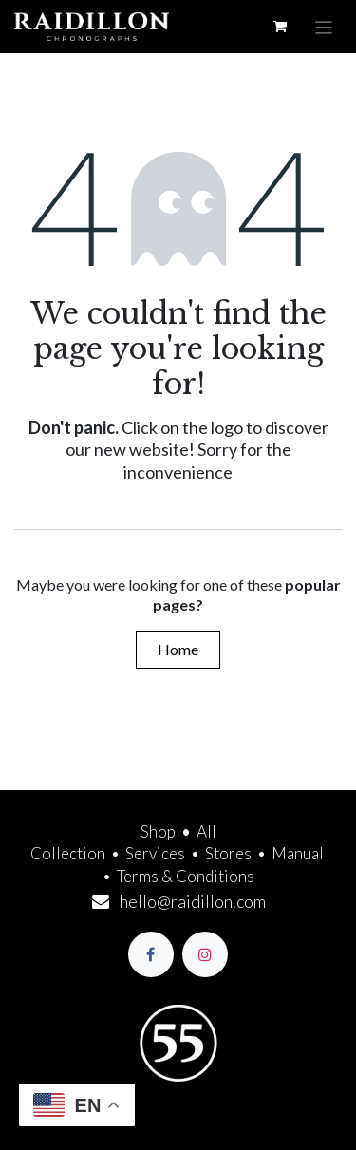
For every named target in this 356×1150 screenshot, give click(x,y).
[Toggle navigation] (324, 27)
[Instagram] (205, 954)
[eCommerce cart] (280, 27)
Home (178, 649)
